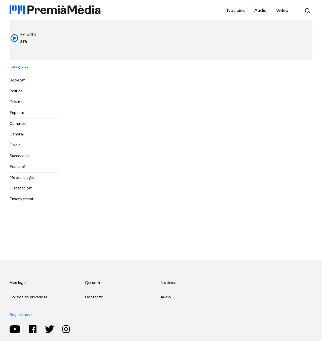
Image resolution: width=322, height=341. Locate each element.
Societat (17, 80)
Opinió (15, 145)
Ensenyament (22, 199)
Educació (17, 167)
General (17, 134)
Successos (19, 156)
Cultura (16, 102)
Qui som (92, 283)
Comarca (18, 124)
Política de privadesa (28, 297)
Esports (17, 113)
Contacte (94, 297)
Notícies (168, 283)
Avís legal (18, 283)
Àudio (165, 297)
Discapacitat (21, 188)
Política (16, 91)
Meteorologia (22, 178)
